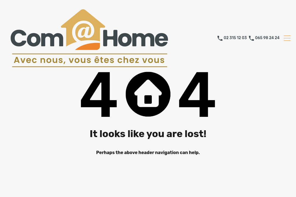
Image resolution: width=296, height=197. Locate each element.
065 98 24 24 (267, 38)
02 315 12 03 (235, 38)
